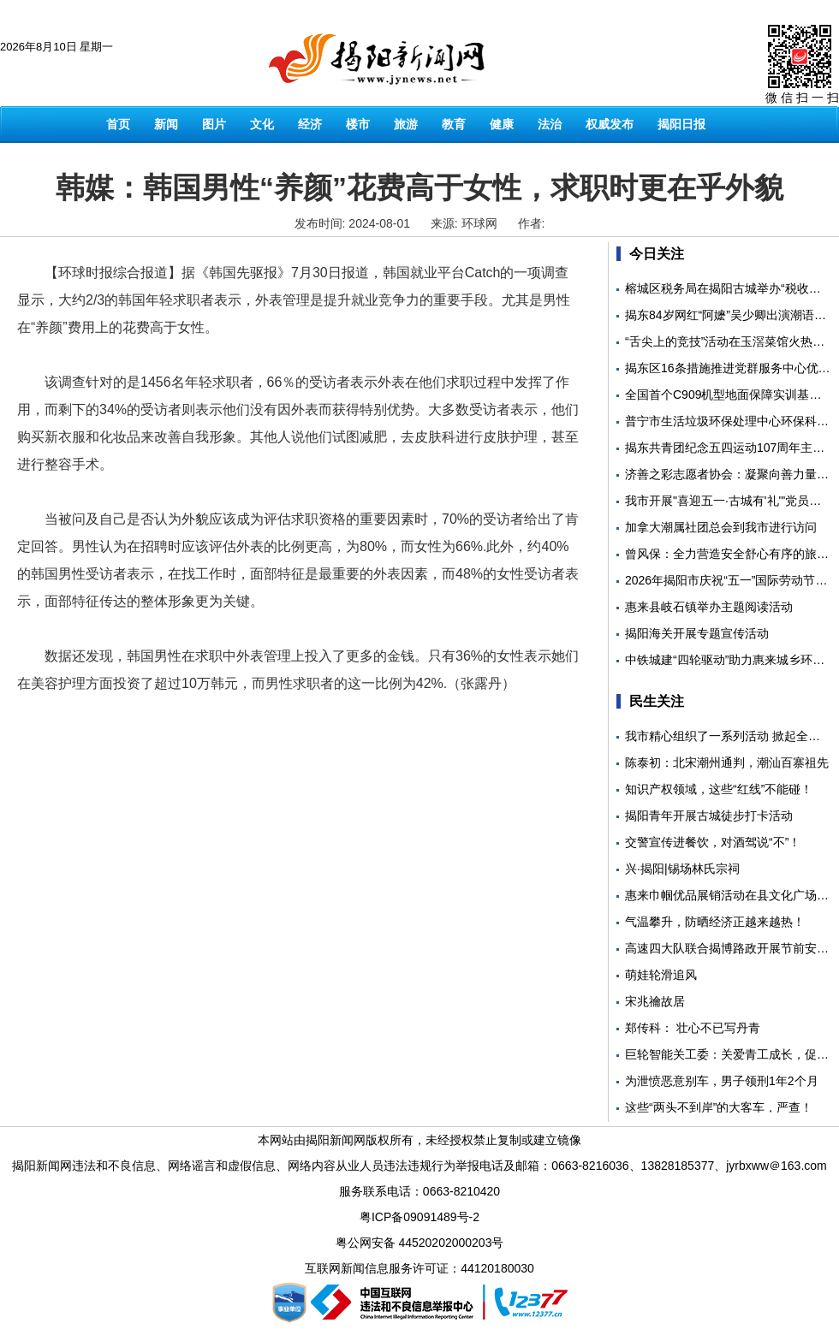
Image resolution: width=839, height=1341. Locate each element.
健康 (502, 124)
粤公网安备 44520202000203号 (420, 1242)
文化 (262, 124)
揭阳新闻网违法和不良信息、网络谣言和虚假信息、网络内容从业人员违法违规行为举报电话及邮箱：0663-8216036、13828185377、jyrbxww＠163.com (419, 1165)
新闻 (166, 124)
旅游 (406, 124)
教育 (454, 124)
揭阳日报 (681, 124)
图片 (214, 124)
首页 (118, 124)
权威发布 (610, 124)
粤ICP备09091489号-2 (419, 1217)
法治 (550, 124)
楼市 (358, 124)
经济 (310, 124)
